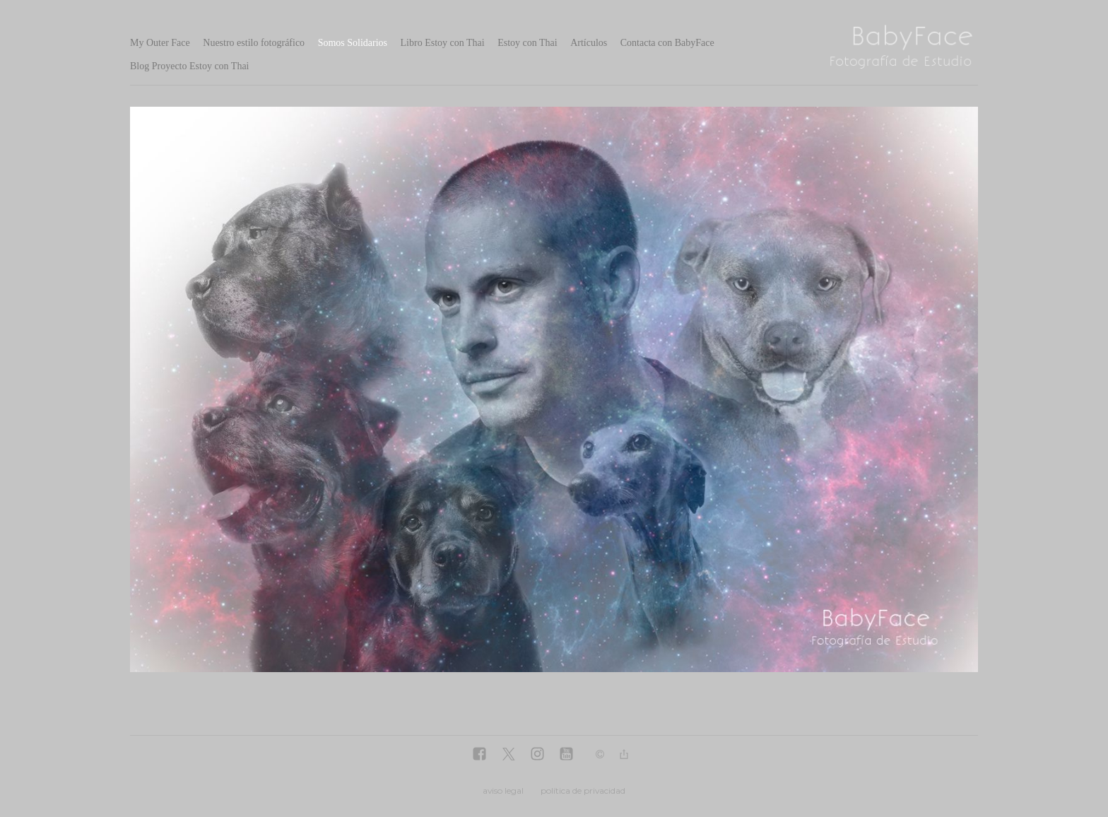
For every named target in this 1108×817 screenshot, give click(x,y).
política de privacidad (583, 790)
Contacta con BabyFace (667, 42)
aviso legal (503, 790)
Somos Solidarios (352, 42)
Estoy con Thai (527, 42)
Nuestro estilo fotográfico (254, 42)
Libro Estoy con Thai (443, 42)
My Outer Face (160, 42)
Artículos (588, 42)
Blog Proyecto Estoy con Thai (189, 66)
